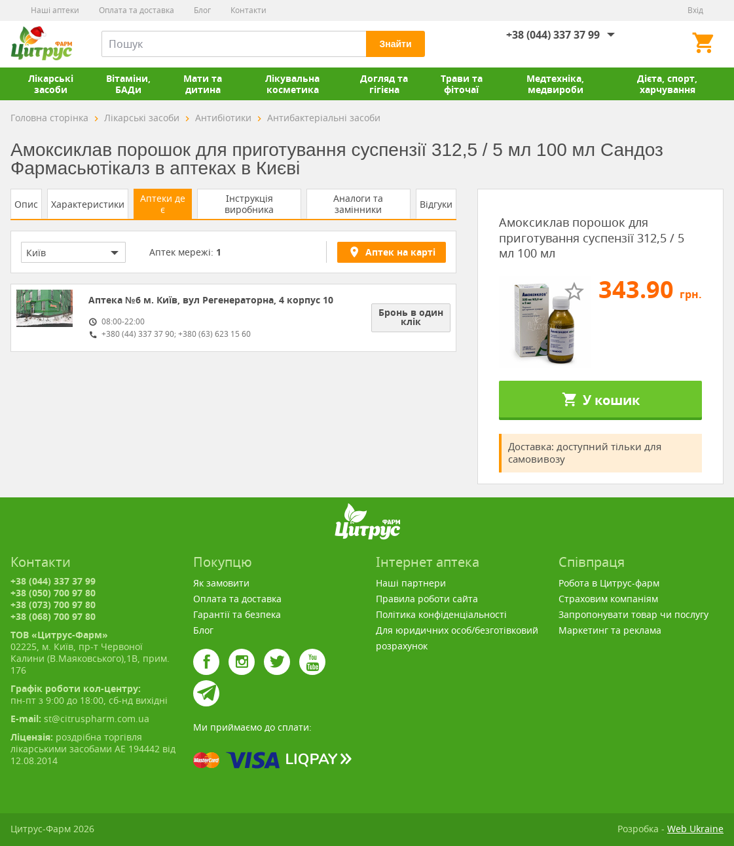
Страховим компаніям (608, 598)
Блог (202, 10)
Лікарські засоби (50, 84)
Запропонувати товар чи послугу (633, 614)
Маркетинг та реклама (610, 630)
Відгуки (436, 204)
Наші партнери (411, 583)
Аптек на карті (391, 251)
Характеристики (87, 204)
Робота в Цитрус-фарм (609, 583)
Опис (26, 204)
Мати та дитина (202, 84)
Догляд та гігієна (384, 84)
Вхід (695, 10)
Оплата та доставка (136, 10)
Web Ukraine (695, 828)
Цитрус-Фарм (41, 44)
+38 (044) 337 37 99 (553, 35)
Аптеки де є (162, 204)
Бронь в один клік (410, 317)
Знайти (395, 44)
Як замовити (221, 583)
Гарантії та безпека (237, 614)
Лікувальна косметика (292, 84)
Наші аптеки (55, 10)
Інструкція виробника (249, 204)
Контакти (248, 10)
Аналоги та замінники (358, 204)
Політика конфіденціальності (441, 614)
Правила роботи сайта (427, 598)
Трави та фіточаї (462, 84)
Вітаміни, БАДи (128, 84)
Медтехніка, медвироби (555, 84)
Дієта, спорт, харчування (667, 84)
